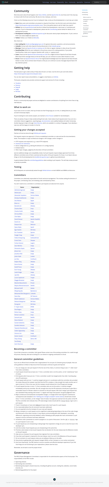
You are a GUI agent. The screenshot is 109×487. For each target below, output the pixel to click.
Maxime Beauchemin (21, 283)
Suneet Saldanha (19, 323)
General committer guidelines (87, 32)
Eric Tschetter (18, 232)
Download (87, 2)
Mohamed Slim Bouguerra (22, 293)
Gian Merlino (18, 246)
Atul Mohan (18, 200)
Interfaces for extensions (22, 143)
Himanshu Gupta (19, 248)
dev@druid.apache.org (37, 33)
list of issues (49, 116)
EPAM (32, 307)
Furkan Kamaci (19, 243)
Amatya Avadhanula (20, 198)
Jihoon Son (18, 251)
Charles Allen (18, 208)
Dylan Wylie (18, 227)
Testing (85, 23)
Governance (85, 36)
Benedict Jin (18, 206)
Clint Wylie (18, 216)
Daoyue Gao (18, 224)
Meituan (33, 224)
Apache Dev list (56, 15)
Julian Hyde (18, 256)
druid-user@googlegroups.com (35, 44)
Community (72, 2)
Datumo (17, 85)
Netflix (33, 285)
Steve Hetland (19, 320)
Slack (40, 15)
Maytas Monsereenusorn (22, 285)
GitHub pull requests (40, 133)
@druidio (36, 38)
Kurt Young (18, 269)
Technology (45, 2)
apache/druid (30, 27)
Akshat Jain (18, 192)
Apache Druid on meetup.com (36, 48)
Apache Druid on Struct (32, 58)
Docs (66, 2)
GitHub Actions (46, 170)
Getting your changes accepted (88, 20)
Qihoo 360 (34, 339)
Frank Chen (18, 240)
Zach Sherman (19, 344)
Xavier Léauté (18, 336)
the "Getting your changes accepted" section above (49, 396)
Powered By (60, 2)
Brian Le (17, 203)
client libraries (38, 123)
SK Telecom (34, 296)
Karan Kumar (18, 264)
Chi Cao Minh (18, 214)
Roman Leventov (19, 315)
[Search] (99, 2)
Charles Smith (19, 211)
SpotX (32, 227)
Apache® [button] (79, 2)
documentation (46, 121)
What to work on (87, 17)
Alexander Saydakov (20, 195)
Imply (17, 89)
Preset (32, 283)
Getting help (85, 12)
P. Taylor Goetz (19, 307)
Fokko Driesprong (20, 238)
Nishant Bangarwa (20, 301)
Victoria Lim (18, 333)
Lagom (33, 243)
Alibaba (33, 206)
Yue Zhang (18, 341)
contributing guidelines (36, 160)
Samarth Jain (18, 317)
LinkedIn (33, 293)
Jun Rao (17, 259)
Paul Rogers (18, 309)
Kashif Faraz (18, 267)
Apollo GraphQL (35, 219)
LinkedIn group (55, 46)
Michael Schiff (19, 288)
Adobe (32, 288)
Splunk (33, 232)
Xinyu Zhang (18, 339)
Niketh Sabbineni (20, 299)
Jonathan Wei (18, 254)
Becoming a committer (86, 28)
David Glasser (18, 219)
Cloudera (18, 83)
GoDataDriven (35, 238)
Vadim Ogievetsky (20, 331)
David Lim (17, 222)
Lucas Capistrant (19, 277)
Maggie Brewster (19, 280)
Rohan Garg (18, 312)
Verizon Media (35, 195)
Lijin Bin (17, 275)
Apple (32, 200)
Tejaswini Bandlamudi (21, 328)
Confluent (33, 259)
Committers (86, 25)
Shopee (33, 240)
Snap (32, 208)
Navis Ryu (17, 296)
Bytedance (34, 291)
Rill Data (17, 91)
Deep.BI (17, 87)
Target (32, 277)
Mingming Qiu (19, 291)
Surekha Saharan (20, 325)
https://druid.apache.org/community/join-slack (29, 25)
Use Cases (53, 2)
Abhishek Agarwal (20, 190)
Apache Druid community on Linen (38, 54)
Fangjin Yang (18, 235)
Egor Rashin (18, 230)
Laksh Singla (18, 272)
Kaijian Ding (18, 262)
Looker (33, 256)
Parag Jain (17, 304)
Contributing (53, 29)
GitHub (44, 15)
